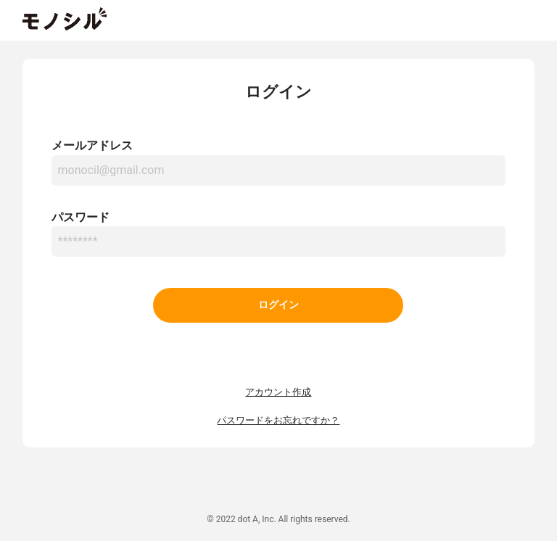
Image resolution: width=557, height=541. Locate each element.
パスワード (80, 217)
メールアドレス (92, 145)
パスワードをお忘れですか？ (278, 420)
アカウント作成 (278, 392)
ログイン (278, 305)
